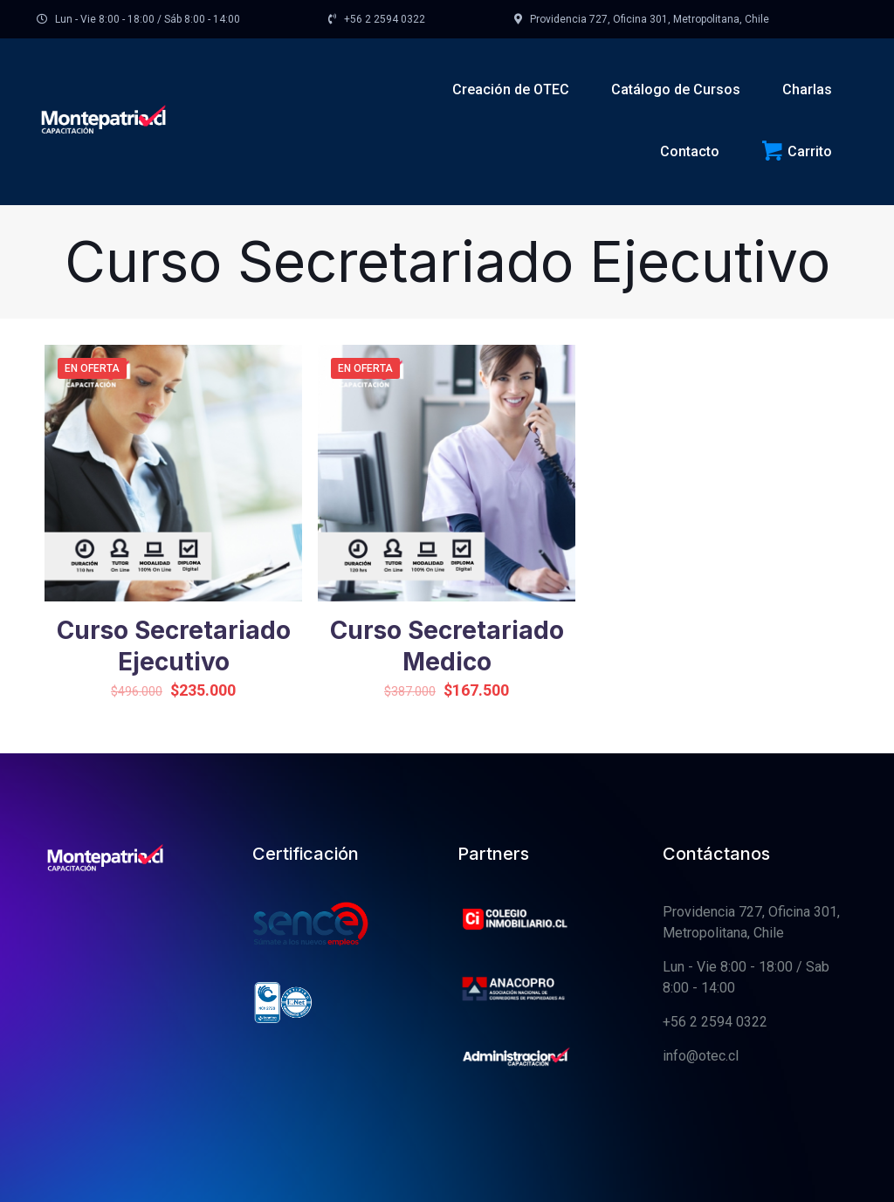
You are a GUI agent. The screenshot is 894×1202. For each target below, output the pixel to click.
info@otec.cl (701, 1055)
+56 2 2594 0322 (715, 1021)
